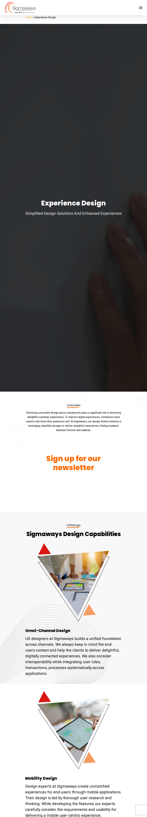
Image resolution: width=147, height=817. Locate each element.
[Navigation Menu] (140, 7)
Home (28, 17)
